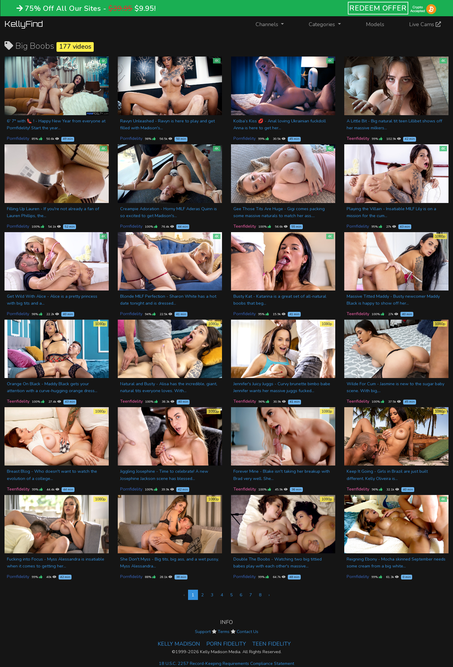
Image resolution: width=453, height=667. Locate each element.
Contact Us (247, 632)
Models (375, 24)
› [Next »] (269, 595)
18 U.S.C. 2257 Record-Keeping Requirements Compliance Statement (226, 663)
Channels (273, 24)
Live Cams (425, 24)
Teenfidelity (358, 138)
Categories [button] (322, 24)
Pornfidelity (18, 138)
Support (203, 632)
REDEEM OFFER (378, 8)
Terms (224, 632)
